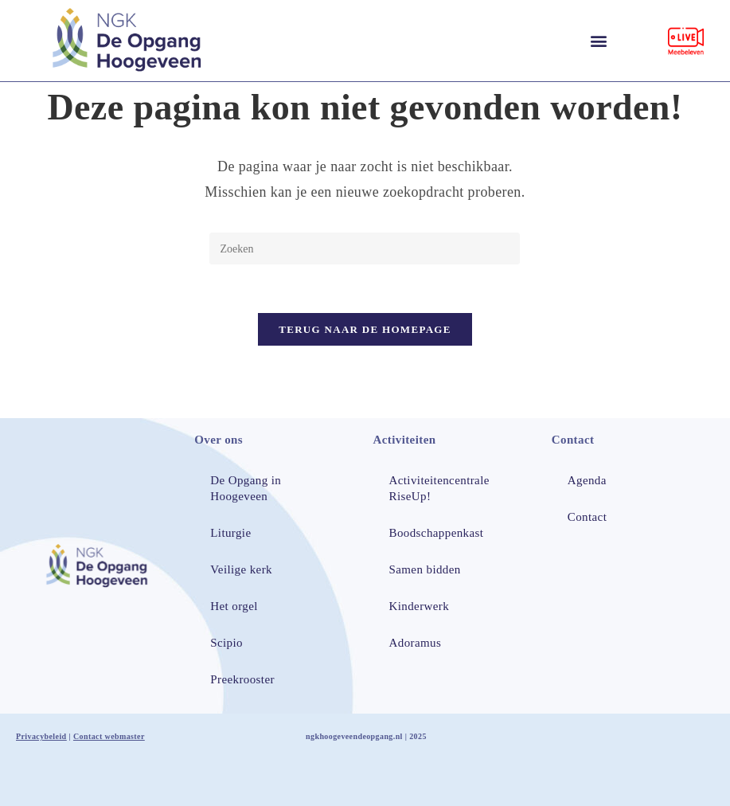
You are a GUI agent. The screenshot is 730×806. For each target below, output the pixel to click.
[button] (598, 41)
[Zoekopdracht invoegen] (364, 248)
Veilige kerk (241, 569)
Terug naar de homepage (365, 329)
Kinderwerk (419, 606)
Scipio (226, 642)
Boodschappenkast (436, 532)
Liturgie (230, 532)
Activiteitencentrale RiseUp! (439, 488)
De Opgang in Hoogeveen (245, 488)
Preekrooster (242, 679)
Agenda (587, 480)
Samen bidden (425, 569)
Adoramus (415, 642)
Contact (587, 517)
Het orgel (234, 606)
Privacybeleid (41, 736)
